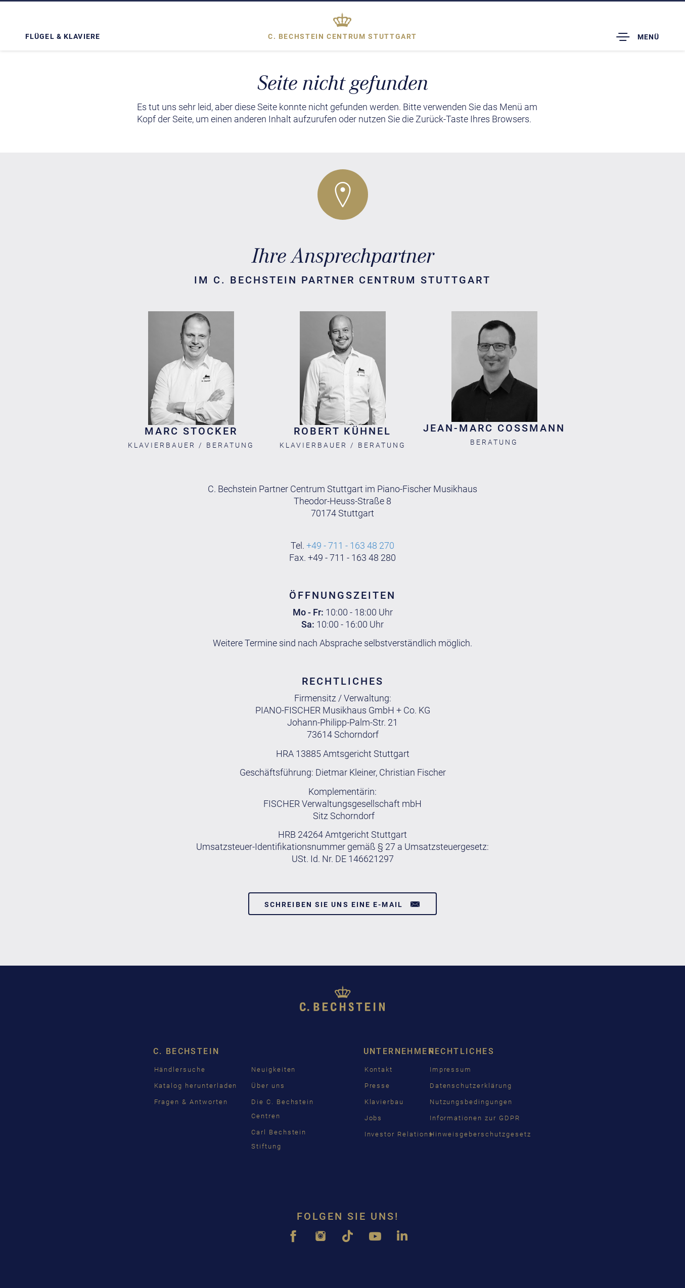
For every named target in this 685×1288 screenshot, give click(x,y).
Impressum (451, 1069)
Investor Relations (398, 1134)
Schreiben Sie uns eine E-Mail (342, 904)
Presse (377, 1085)
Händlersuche (180, 1069)
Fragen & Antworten (191, 1102)
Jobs (373, 1118)
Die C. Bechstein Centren (282, 1109)
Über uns (268, 1085)
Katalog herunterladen (196, 1085)
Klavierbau (384, 1102)
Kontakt (378, 1069)
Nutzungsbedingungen (471, 1102)
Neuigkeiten (273, 1069)
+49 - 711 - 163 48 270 (350, 545)
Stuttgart (342, 36)
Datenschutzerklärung (471, 1085)
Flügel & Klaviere (62, 36)
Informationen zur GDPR (475, 1118)
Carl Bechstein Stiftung (278, 1139)
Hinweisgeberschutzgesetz (480, 1134)
